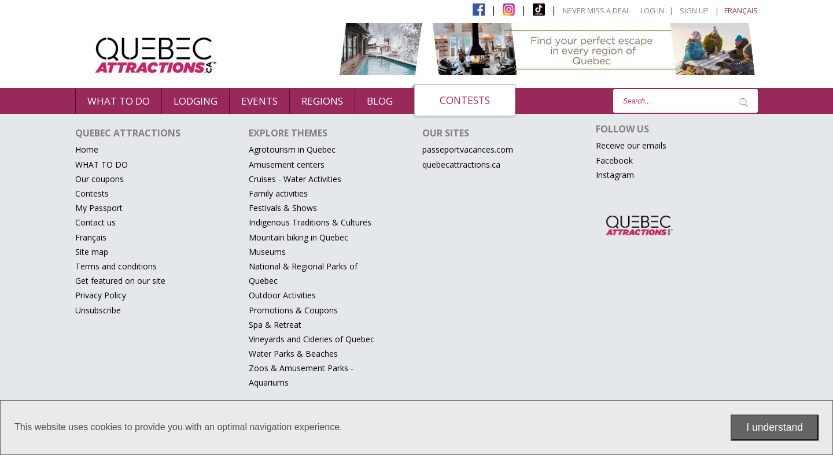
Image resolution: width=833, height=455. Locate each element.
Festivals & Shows (283, 207)
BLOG (380, 101)
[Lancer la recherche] (743, 101)
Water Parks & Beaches (293, 353)
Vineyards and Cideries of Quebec (311, 339)
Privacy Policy (100, 295)
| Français (736, 10)
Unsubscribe (98, 310)
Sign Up (694, 10)
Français (90, 237)
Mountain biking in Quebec (298, 237)
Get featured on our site (120, 280)
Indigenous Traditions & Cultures (310, 222)
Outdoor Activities (282, 295)
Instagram (615, 174)
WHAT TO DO (118, 101)
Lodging (196, 101)
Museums (267, 251)
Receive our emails (631, 145)
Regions (322, 101)
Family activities (278, 193)
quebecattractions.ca (461, 164)
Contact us (95, 222)
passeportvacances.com (467, 149)
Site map (91, 251)
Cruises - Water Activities (295, 178)
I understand (774, 427)
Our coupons (99, 178)
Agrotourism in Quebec (292, 149)
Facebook (614, 160)
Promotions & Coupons (293, 310)
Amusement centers (287, 164)
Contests (465, 100)
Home (86, 149)
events (259, 101)
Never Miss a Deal (596, 10)
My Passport (99, 207)
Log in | (656, 10)
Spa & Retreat (275, 324)
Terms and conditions (116, 266)
